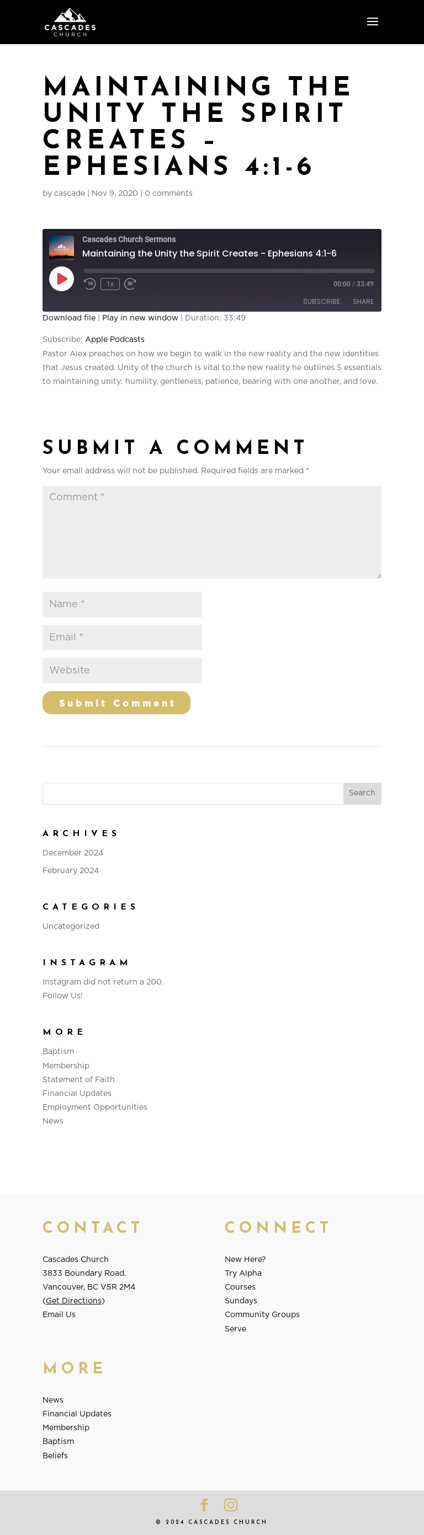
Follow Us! (63, 996)
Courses (240, 1287)
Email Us (59, 1315)
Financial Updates (77, 1094)
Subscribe (321, 301)
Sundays (241, 1301)
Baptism (58, 1052)
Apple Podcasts (115, 340)
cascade (69, 193)
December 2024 (73, 853)
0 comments (169, 193)
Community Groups (262, 1315)
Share (363, 301)
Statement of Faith (79, 1080)
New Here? (245, 1260)
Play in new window (140, 318)
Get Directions (74, 1301)
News (53, 1121)
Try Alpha (243, 1273)
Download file (69, 318)
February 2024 (71, 871)
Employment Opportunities (95, 1107)
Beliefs (55, 1456)
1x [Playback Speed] (110, 284)
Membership (66, 1066)
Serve (235, 1329)
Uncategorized (71, 926)
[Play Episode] (61, 278)
